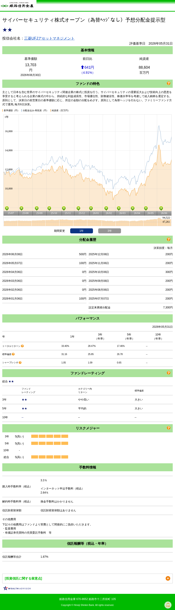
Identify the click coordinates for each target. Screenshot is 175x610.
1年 (82, 230)
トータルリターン (11, 346)
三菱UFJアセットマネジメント (49, 38)
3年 (110, 230)
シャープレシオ (10, 362)
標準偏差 (6, 354)
